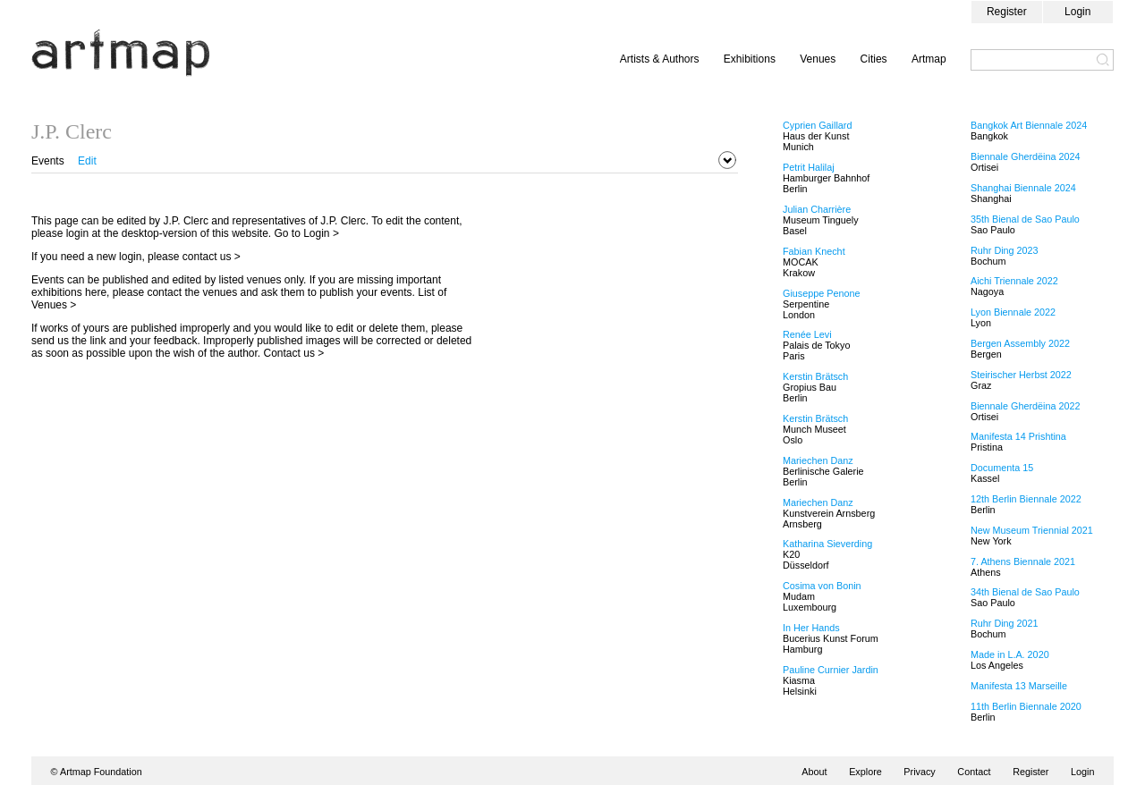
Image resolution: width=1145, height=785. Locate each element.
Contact (973, 771)
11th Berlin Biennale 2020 (1026, 706)
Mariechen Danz (818, 460)
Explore (865, 771)
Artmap (929, 59)
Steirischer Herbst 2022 (1021, 374)
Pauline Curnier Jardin (830, 669)
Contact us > (294, 353)
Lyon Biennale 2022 (1013, 312)
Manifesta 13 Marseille (1019, 685)
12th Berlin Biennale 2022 (1026, 499)
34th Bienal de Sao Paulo (1025, 592)
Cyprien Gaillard (817, 125)
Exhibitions (750, 59)
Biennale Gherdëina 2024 (1025, 156)
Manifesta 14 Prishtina (1018, 436)
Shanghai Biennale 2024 (1023, 187)
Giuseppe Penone (821, 293)
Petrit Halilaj (809, 167)
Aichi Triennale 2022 (1014, 280)
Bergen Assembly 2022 (1020, 343)
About (814, 771)
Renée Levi (807, 334)
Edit (87, 161)
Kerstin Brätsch (815, 376)
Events (47, 161)
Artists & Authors (660, 59)
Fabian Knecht (814, 251)
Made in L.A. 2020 (1010, 654)
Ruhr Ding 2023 (1005, 250)
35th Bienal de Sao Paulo (1025, 219)
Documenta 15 (1002, 467)
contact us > (211, 256)
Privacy (919, 771)
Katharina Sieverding (827, 543)
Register (1007, 11)
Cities (874, 59)
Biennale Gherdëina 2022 (1025, 406)
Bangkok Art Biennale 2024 (1029, 125)
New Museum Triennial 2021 (1032, 530)
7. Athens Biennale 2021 (1023, 561)
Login (1077, 11)
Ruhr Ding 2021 (1005, 623)
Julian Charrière (817, 209)
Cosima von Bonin (822, 585)
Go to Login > (307, 233)
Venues (817, 59)
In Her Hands (811, 627)
